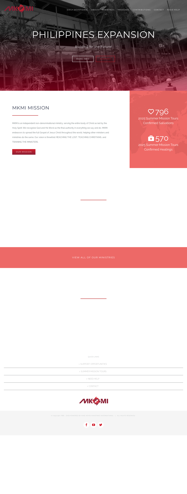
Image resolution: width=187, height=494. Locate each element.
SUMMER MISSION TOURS (93, 371)
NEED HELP (93, 379)
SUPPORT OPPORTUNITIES (93, 364)
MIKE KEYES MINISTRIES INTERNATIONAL (97, 415)
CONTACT (94, 386)
